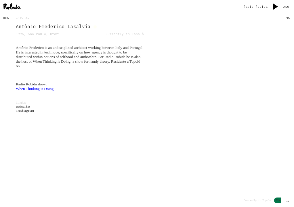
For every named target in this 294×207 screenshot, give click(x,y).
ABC (288, 17)
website (23, 107)
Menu (6, 17)
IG (287, 200)
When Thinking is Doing (35, 89)
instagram (25, 111)
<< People (22, 18)
